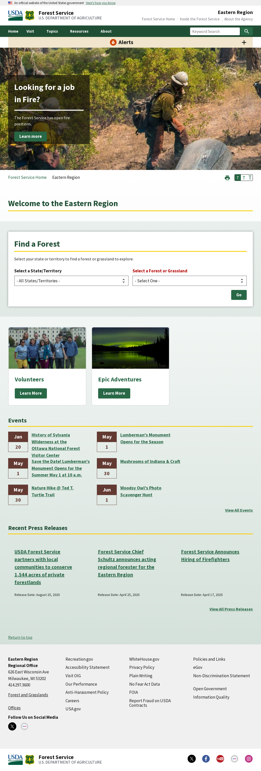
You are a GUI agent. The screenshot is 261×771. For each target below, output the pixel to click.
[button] (227, 177)
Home (13, 31)
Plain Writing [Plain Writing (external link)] (140, 676)
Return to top (20, 637)
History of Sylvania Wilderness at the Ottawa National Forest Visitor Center (56, 442)
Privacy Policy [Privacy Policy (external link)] (141, 667)
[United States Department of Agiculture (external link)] (16, 15)
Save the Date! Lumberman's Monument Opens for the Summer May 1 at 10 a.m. (61, 468)
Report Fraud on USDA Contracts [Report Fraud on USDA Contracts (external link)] (150, 703)
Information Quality (211, 697)
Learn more (30, 136)
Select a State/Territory (38, 271)
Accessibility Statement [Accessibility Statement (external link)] (88, 667)
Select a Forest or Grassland (160, 271)
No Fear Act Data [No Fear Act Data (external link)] (144, 684)
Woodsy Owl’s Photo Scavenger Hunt (140, 491)
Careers (72, 700)
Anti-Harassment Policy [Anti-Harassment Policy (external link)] (87, 692)
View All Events (239, 510)
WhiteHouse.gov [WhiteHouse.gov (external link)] (144, 659)
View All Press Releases (231, 609)
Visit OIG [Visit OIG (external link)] (73, 676)
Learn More (31, 393)
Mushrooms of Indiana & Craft (150, 461)
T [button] (238, 177)
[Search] (247, 31)
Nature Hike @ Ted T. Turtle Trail (53, 491)
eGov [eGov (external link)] (197, 667)
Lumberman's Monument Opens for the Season (145, 438)
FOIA (133, 692)
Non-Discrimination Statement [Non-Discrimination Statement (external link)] (221, 676)
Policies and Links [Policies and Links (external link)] (209, 659)
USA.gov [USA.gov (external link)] (73, 709)
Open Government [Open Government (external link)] (210, 689)
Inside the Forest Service (200, 19)
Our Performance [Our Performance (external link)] (81, 684)
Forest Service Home (158, 19)
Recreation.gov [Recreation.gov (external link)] (79, 659)
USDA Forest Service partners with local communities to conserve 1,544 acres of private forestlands (43, 566)
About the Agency (238, 19)
